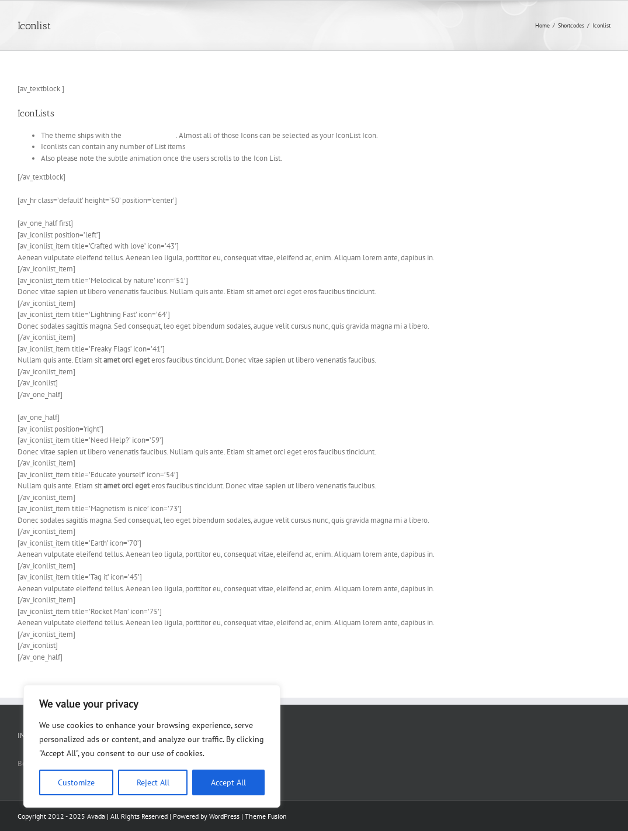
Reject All (153, 782)
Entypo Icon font (149, 135)
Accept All (228, 782)
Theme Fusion (266, 816)
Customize (76, 782)
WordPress (224, 816)
